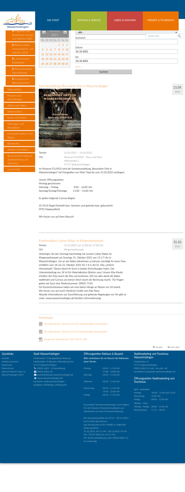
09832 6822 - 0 (42, 397)
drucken (159, 376)
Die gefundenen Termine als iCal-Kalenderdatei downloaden (75, 360)
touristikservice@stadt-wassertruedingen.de (155, 400)
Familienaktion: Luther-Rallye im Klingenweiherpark (71, 269)
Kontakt (5, 387)
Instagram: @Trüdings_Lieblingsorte (50, 413)
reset (77, 95)
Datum (78, 76)
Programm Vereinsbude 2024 (65, 368)
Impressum (7, 393)
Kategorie (80, 57)
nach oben (175, 376)
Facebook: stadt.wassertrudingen (48, 410)
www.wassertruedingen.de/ (50, 407)
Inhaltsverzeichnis (10, 390)
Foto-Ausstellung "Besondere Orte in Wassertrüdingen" (74, 115)
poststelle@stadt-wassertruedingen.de (55, 403)
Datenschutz (8, 397)
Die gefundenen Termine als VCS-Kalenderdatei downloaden (76, 352)
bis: (77, 85)
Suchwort (80, 66)
